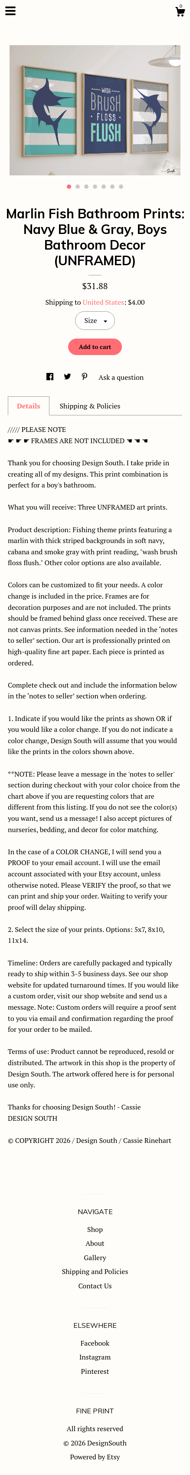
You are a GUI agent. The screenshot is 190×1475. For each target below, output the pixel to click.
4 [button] (95, 186)
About (95, 1243)
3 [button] (86, 186)
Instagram (95, 1357)
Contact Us (94, 1286)
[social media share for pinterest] (85, 377)
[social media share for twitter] (68, 377)
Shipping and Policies (95, 1271)
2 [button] (77, 186)
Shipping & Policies (89, 406)
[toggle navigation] (10, 11)
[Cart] (180, 13)
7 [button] (121, 186)
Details (28, 406)
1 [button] (69, 186)
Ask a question (121, 377)
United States (103, 302)
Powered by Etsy (95, 1457)
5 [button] (104, 186)
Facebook (95, 1343)
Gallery (95, 1257)
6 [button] (112, 186)
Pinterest (95, 1371)
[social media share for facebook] (50, 377)
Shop (95, 1229)
